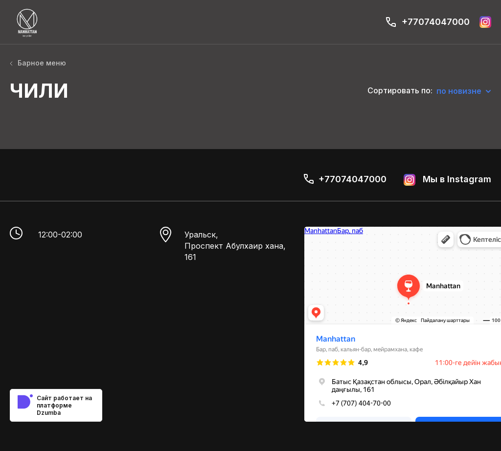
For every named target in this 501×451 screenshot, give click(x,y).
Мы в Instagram (447, 180)
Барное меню (38, 63)
